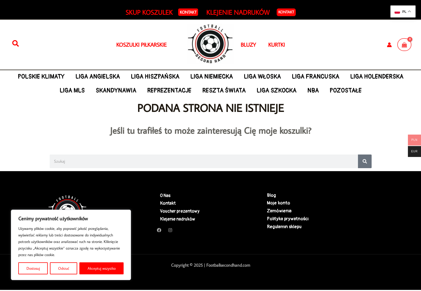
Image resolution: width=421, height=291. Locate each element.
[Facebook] (159, 231)
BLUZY (254, 44)
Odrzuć (63, 268)
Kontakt (286, 12)
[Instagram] (170, 231)
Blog (271, 195)
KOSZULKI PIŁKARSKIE (141, 44)
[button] (188, 12)
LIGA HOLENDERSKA (50, 90)
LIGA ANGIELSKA (128, 77)
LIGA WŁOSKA (295, 77)
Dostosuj (33, 268)
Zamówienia (279, 212)
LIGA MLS (102, 90)
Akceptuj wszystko (102, 268)
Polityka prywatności (287, 220)
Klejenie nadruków (175, 220)
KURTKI (276, 44)
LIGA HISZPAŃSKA (186, 77)
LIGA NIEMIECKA (244, 77)
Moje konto (278, 203)
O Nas (162, 195)
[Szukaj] (15, 43)
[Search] (365, 161)
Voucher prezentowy (178, 212)
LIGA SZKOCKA (310, 90)
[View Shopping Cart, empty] (404, 44)
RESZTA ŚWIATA (256, 90)
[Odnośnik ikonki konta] (389, 44)
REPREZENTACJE (201, 90)
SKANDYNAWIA (146, 90)
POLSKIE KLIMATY (71, 77)
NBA (347, 90)
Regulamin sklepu (284, 228)
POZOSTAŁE (381, 90)
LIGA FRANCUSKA (349, 77)
